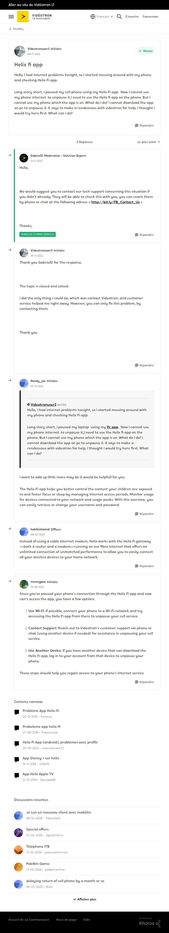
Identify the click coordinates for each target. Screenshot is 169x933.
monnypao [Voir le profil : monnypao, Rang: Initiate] (38, 582)
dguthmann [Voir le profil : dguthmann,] (55, 835)
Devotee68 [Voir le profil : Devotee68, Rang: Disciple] (47, 780)
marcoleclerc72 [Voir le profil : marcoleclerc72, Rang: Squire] (53, 748)
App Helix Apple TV (38, 774)
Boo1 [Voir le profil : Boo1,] (49, 887)
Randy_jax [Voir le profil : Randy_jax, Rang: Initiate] (38, 381)
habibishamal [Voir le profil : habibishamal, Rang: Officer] (40, 529)
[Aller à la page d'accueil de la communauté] (35, 16)
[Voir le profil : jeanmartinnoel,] (18, 849)
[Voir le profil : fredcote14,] (18, 815)
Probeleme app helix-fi (41, 726)
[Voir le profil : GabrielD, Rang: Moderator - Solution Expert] (23, 158)
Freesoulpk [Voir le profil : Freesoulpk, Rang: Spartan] (49, 732)
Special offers (37, 829)
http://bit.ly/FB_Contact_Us (115, 202)
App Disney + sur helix (41, 758)
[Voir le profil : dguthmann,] (18, 832)
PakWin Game (38, 864)
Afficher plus (84, 899)
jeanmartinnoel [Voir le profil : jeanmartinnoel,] (56, 852)
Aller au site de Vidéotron (30, 4)
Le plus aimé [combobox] (149, 142)
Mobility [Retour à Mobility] (16, 29)
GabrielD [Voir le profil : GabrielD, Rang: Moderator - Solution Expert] (36, 156)
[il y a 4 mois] (34, 852)
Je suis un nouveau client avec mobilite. (59, 812)
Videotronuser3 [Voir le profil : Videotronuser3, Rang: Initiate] (39, 49)
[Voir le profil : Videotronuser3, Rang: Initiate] (19, 51)
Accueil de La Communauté (29, 920)
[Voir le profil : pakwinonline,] (18, 867)
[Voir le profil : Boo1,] (18, 884)
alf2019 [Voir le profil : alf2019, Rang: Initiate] (44, 764)
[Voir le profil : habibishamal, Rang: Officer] (24, 531)
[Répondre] (144, 125)
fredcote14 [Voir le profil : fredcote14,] (53, 818)
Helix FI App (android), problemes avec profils (60, 742)
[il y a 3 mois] (34, 818)
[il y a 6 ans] (30, 716)
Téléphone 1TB (38, 846)
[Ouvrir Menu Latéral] (11, 16)
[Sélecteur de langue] (101, 16)
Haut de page (66, 920)
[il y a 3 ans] (31, 748)
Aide (86, 920)
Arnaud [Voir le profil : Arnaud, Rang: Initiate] (46, 717)
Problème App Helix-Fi (41, 711)
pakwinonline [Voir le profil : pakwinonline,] (55, 870)
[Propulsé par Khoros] (149, 922)
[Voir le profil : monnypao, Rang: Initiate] (24, 584)
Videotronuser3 (43, 404)
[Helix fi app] (36, 161)
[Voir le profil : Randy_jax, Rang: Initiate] (24, 383)
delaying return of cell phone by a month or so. (65, 881)
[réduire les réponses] (10, 155)
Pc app (112, 427)
